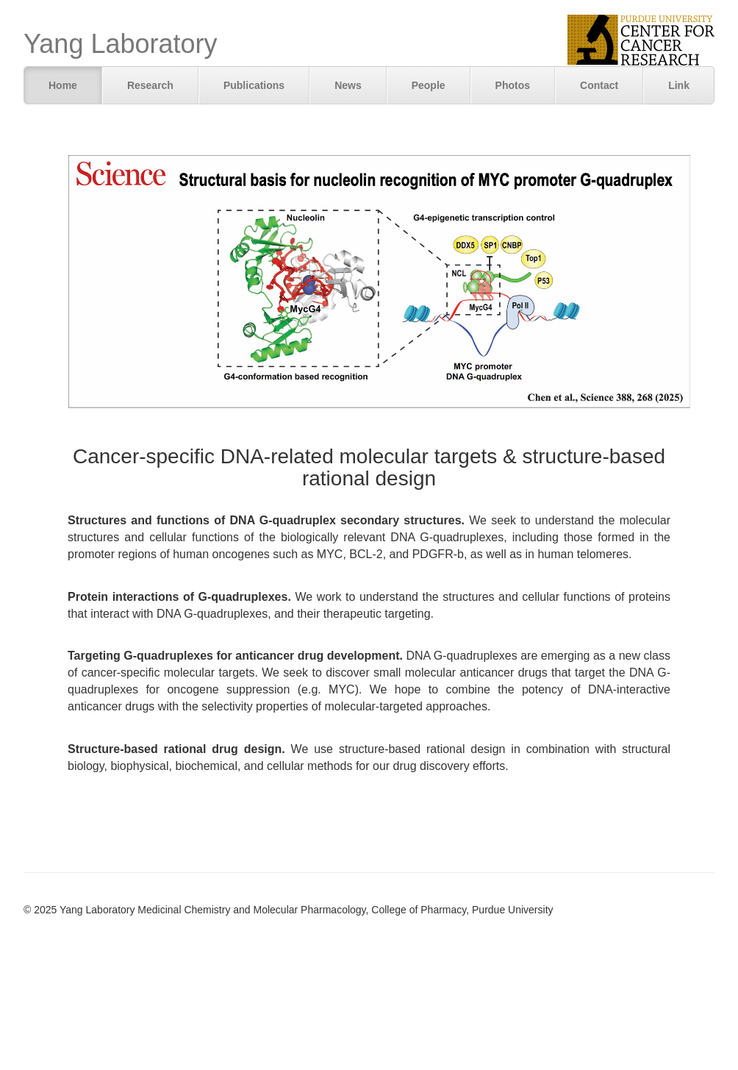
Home (63, 85)
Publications (253, 85)
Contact (599, 85)
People (428, 85)
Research (150, 85)
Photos (512, 85)
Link (678, 85)
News (348, 85)
